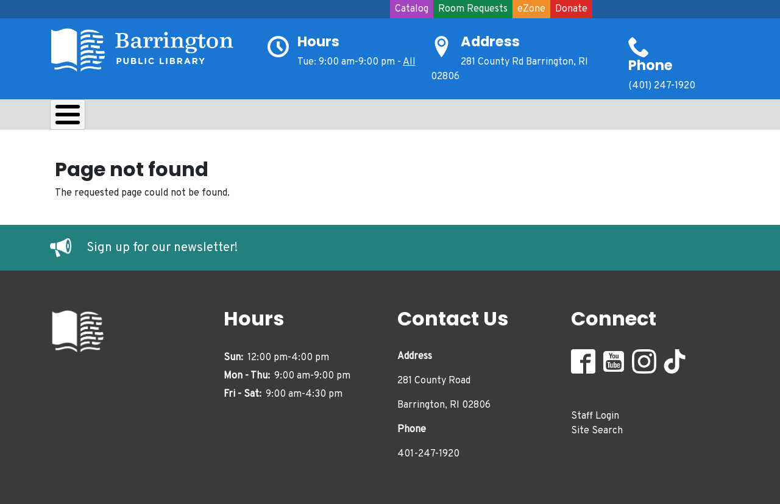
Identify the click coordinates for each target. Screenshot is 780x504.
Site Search (597, 427)
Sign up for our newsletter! (162, 245)
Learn (210, 117)
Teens (323, 117)
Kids (266, 117)
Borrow (146, 117)
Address (490, 41)
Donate (571, 9)
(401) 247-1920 (661, 86)
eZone (531, 9)
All (409, 62)
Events (449, 117)
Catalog (411, 9)
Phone (650, 65)
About (81, 117)
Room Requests (473, 9)
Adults (385, 117)
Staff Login (595, 412)
